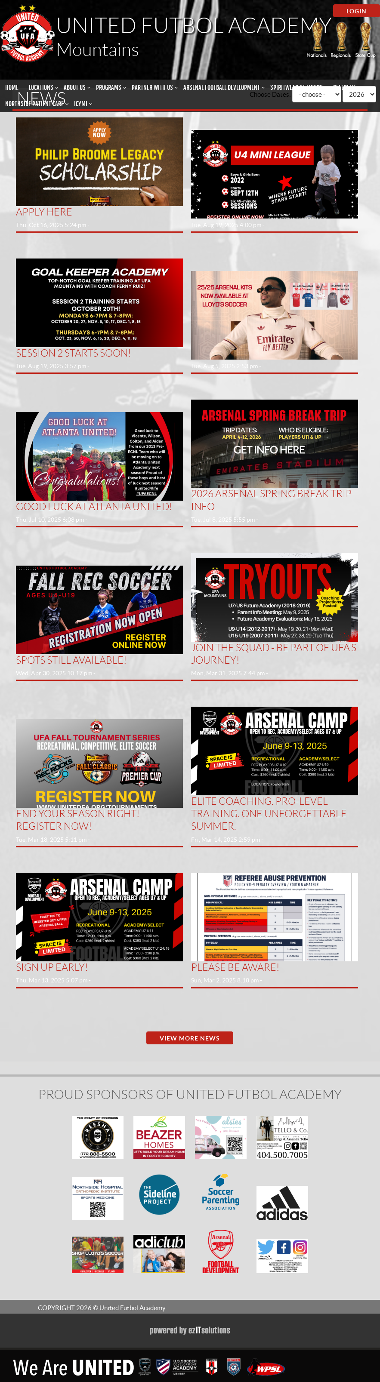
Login (356, 11)
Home (12, 87)
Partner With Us (152, 87)
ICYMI (80, 104)
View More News (190, 1038)
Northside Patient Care (34, 104)
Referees (344, 87)
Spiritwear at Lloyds (296, 87)
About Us (75, 87)
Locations (41, 87)
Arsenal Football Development (221, 87)
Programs (108, 87)
